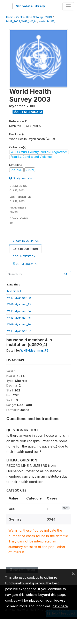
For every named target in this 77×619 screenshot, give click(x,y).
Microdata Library (30, 6)
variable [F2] (47, 21)
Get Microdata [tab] (25, 263)
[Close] (73, 573)
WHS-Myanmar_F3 (19, 304)
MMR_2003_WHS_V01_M (21, 21)
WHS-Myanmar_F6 (19, 324)
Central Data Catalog (29, 17)
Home (10, 17)
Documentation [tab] (24, 256)
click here (60, 606)
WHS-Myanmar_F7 (19, 331)
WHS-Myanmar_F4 (19, 311)
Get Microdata (28, 112)
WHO (48, 17)
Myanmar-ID (15, 291)
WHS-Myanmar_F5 (19, 317)
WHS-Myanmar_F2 (19, 297)
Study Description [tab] (26, 240)
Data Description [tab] (25, 248)
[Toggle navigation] (68, 6)
